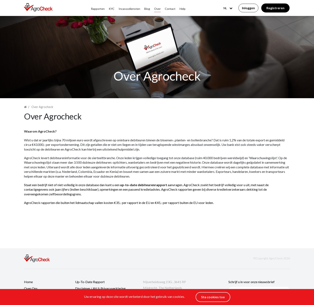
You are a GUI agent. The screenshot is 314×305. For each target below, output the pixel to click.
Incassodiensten (129, 8)
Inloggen (248, 8)
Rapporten (98, 8)
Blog (147, 8)
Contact (170, 8)
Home (28, 282)
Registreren (275, 8)
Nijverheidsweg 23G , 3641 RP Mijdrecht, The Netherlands (164, 285)
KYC (112, 8)
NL (227, 8)
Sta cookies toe (213, 297)
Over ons (31, 288)
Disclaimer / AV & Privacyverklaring (100, 288)
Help (183, 8)
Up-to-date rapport (90, 282)
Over (157, 8)
